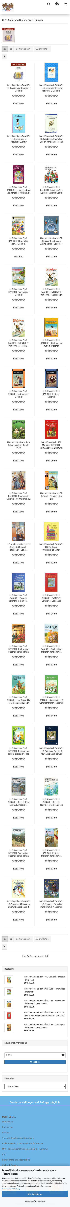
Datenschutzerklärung (11, 1188)
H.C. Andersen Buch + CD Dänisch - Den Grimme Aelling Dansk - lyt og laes (51, 241)
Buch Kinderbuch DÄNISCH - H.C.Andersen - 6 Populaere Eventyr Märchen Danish (18, 139)
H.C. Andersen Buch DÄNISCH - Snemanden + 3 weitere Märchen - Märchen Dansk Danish (51, 700)
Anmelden (35, 1062)
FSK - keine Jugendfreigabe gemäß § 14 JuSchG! (25, 1149)
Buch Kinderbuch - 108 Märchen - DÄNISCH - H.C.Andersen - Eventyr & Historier (51, 445)
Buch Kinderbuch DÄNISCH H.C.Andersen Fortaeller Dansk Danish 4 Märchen (51, 904)
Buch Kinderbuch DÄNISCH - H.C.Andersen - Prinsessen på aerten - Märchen (51, 547)
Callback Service (10, 1165)
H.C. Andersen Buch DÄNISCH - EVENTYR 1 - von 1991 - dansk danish (51, 292)
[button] (5, 49)
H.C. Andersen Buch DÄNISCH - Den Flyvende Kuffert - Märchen (51, 343)
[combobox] (23, 49)
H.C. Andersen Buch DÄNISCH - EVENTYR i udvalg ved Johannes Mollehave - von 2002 (51, 598)
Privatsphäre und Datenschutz (16, 1160)
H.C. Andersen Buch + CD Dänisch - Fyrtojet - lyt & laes (51, 496)
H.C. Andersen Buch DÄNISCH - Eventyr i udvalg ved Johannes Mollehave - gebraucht (18, 190)
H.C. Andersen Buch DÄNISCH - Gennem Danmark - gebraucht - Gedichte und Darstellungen (18, 598)
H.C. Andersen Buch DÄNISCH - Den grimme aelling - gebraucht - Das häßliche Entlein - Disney (18, 751)
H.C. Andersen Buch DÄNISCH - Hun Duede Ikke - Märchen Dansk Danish (18, 700)
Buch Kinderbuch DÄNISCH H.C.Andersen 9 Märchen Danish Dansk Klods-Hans (51, 139)
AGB (4, 1154)
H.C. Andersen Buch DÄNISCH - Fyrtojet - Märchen (51, 394)
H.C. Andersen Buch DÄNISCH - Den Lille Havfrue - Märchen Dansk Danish (51, 802)
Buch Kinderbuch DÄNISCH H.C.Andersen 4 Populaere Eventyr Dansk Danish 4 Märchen (18, 904)
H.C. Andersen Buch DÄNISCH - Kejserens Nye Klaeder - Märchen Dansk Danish (51, 190)
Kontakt (6, 1132)
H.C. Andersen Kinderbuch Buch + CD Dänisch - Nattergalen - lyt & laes (18, 547)
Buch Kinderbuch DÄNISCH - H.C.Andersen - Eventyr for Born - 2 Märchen (51, 88)
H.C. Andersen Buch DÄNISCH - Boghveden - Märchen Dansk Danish (51, 649)
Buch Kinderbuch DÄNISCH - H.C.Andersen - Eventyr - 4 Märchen (18, 88)
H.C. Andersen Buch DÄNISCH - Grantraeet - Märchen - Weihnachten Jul (18, 496)
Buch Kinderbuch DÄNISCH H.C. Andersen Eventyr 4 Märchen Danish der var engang (51, 751)
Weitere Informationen (35, 1201)
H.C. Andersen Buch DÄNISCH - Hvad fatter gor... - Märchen (18, 241)
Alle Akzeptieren (35, 1194)
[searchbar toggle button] (48, 4)
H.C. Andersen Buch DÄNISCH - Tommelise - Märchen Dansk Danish (18, 853)
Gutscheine (7, 1127)
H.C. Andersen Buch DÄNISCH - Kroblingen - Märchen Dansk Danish (18, 649)
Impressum (7, 1121)
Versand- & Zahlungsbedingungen (18, 1138)
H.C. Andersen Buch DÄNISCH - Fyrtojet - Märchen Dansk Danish (51, 853)
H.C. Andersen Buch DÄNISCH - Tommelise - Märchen (18, 292)
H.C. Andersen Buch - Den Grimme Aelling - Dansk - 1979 (18, 445)
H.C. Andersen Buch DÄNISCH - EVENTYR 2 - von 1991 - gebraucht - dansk (18, 343)
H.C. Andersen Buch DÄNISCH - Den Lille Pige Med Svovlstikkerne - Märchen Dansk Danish (18, 802)
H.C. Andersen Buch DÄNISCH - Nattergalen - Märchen (18, 394)
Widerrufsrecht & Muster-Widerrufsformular (22, 1143)
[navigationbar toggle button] (65, 4)
